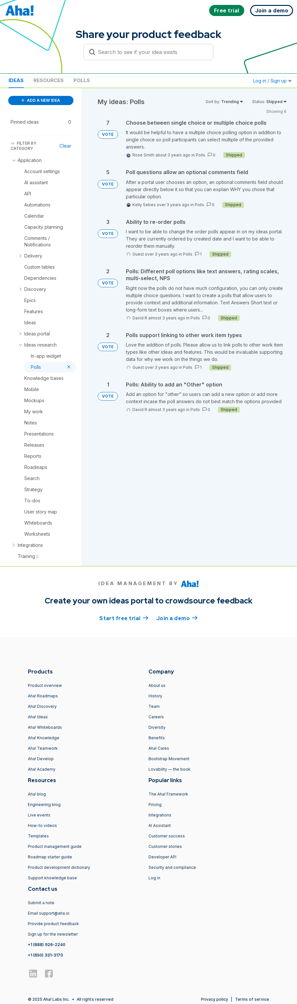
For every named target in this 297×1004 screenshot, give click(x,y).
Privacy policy (214, 999)
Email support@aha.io (48, 913)
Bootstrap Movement (168, 758)
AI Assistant (159, 825)
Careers (156, 716)
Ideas (16, 80)
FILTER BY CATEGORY (23, 146)
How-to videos (42, 825)
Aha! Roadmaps (43, 695)
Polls (81, 80)
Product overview (45, 685)
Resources (48, 80)
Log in (154, 877)
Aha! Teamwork (43, 748)
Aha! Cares (158, 748)
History (155, 695)
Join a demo (177, 617)
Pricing (155, 804)
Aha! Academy (41, 769)
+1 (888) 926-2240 (46, 944)
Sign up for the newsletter (53, 934)
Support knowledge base (52, 877)
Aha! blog (37, 794)
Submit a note (41, 902)
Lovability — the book (169, 769)
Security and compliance (172, 867)
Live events (39, 815)
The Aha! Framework (168, 794)
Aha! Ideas (38, 716)
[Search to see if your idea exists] (151, 52)
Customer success (166, 836)
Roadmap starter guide (50, 856)
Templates (38, 836)
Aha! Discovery (42, 706)
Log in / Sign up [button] (272, 80)
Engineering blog (44, 804)
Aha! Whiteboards (45, 727)
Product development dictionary (59, 867)
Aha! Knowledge (43, 737)
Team (154, 706)
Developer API (162, 856)
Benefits (156, 737)
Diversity (157, 727)
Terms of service (252, 999)
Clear (65, 146)
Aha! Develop (41, 758)
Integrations (159, 815)
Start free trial (123, 617)
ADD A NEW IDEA (40, 100)
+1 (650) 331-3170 (45, 955)
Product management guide (55, 846)
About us (157, 685)
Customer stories (165, 846)
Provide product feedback (53, 923)
